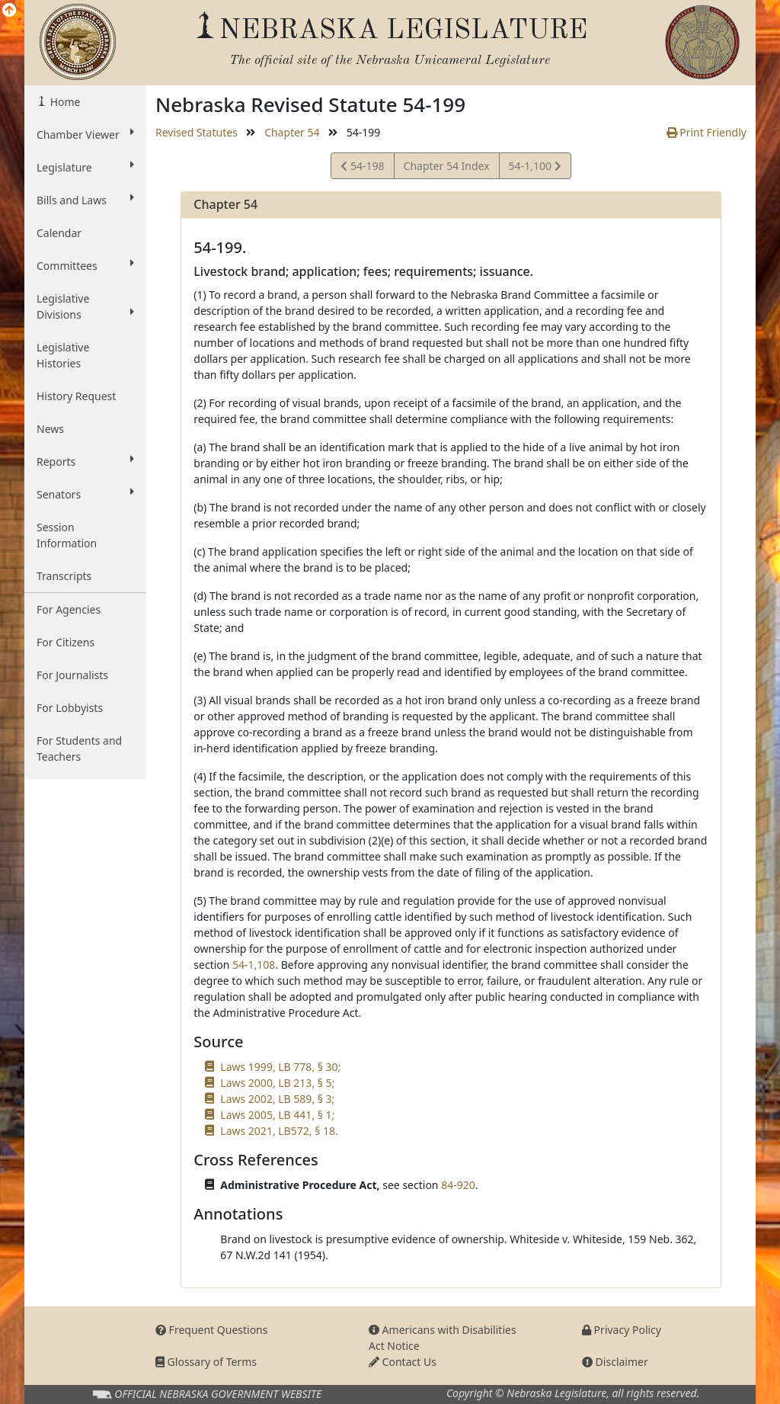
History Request (76, 396)
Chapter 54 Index (447, 166)
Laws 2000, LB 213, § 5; (277, 1082)
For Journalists (72, 675)
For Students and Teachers (79, 748)
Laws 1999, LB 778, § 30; (280, 1066)
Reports (85, 461)
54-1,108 (253, 964)
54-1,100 (534, 168)
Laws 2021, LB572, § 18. (278, 1131)
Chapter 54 (291, 132)
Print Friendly (706, 132)
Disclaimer (615, 1361)
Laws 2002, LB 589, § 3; (277, 1098)
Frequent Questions (211, 1329)
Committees (85, 265)
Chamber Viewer (85, 134)
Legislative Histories (63, 355)
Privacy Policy (621, 1329)
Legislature (85, 167)
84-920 (458, 1185)
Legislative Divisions (85, 306)
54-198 (362, 168)
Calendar (59, 233)
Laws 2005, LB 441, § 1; (277, 1114)
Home (63, 102)
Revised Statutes (196, 132)
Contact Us (402, 1361)
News (50, 429)
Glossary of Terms (206, 1361)
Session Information (67, 535)
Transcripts (64, 576)
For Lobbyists (70, 707)
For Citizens (65, 642)
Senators (85, 494)
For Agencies (69, 609)
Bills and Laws (85, 199)
